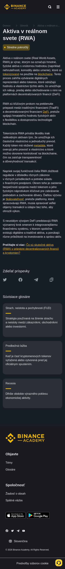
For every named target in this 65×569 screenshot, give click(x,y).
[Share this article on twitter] (5, 280)
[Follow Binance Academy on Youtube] (23, 531)
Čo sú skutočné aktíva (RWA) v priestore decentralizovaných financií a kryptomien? (31, 248)
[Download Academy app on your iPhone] (15, 516)
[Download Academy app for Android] (38, 516)
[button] (58, 7)
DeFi (46, 111)
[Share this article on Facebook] (20, 280)
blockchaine (45, 74)
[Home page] (15, 7)
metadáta (39, 145)
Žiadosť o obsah (15, 493)
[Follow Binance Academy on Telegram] (18, 531)
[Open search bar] (49, 7)
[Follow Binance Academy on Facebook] (7, 530)
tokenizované (11, 74)
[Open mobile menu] (58, 7)
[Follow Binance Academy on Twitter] (12, 531)
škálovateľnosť (15, 199)
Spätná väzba (14, 500)
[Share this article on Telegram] (36, 280)
